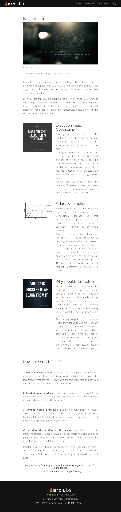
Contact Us (103, 3)
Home (78, 3)
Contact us (44, 471)
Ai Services (89, 3)
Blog (113, 3)
